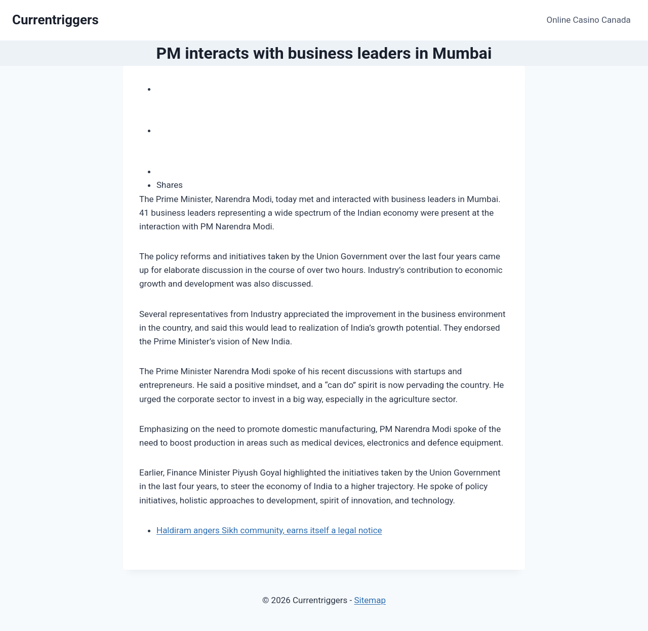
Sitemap (370, 600)
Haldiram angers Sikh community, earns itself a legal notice (269, 530)
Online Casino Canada (589, 20)
